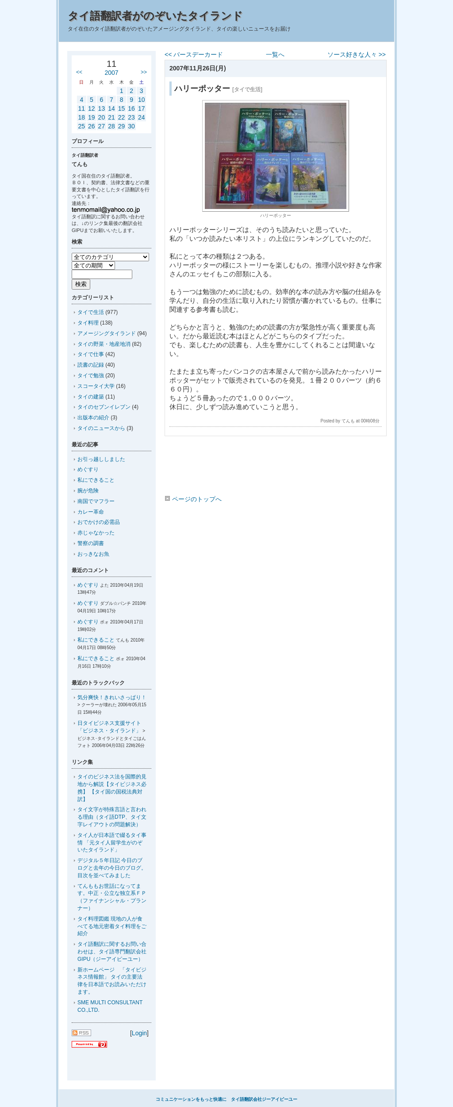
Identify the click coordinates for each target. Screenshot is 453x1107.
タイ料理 (88, 323)
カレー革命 (90, 512)
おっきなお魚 (93, 554)
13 (101, 108)
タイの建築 (90, 397)
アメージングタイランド (106, 333)
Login (139, 1033)
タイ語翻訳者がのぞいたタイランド (155, 16)
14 (111, 108)
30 (131, 126)
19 (91, 117)
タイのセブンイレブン (104, 407)
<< (79, 72)
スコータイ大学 (96, 386)
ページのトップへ (193, 499)
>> (144, 72)
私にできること (96, 480)
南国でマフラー (96, 501)
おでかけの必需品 (98, 522)
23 (131, 117)
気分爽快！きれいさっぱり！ (111, 697)
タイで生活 (90, 312)
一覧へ (275, 54)
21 (111, 117)
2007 (111, 72)
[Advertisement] (275, 467)
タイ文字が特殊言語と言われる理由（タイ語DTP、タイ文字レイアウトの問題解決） (111, 817)
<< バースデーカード (194, 54)
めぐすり (88, 469)
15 (121, 108)
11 (81, 108)
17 (141, 108)
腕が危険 (88, 491)
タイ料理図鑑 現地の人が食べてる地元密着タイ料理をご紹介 (111, 926)
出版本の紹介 (93, 417)
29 (121, 126)
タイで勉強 (90, 375)
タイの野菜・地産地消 (104, 344)
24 (141, 117)
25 (81, 126)
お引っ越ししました (101, 459)
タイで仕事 (90, 354)
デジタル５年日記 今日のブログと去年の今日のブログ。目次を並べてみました (111, 868)
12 (91, 108)
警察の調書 (90, 543)
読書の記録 (90, 365)
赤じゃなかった (96, 533)
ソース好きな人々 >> (356, 54)
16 (131, 108)
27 (101, 126)
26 (91, 126)
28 (111, 126)
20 (101, 117)
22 (121, 117)
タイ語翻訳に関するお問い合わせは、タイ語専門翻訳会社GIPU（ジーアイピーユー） (111, 951)
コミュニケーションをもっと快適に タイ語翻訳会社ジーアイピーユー (226, 1099)
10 (141, 99)
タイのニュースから (101, 428)
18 (81, 117)
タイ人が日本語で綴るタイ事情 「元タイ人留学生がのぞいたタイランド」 (111, 842)
